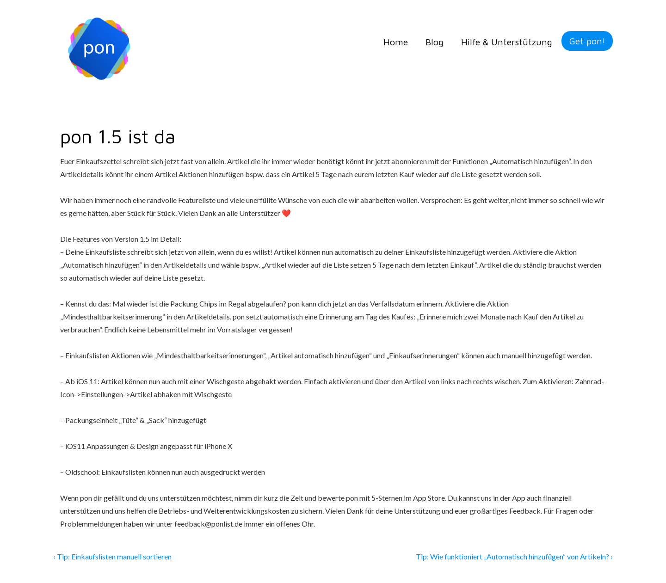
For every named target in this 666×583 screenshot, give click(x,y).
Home (395, 42)
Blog (435, 42)
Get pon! (587, 41)
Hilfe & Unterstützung (506, 42)
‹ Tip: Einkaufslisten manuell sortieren (113, 556)
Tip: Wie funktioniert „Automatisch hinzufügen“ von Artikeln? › (514, 556)
